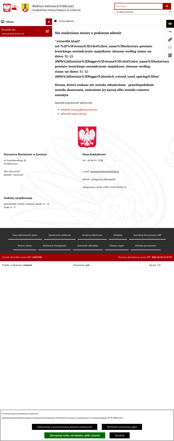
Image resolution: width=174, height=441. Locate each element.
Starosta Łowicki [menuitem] (10, 58)
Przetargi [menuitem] (6, 161)
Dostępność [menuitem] (8, 198)
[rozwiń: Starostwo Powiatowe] (49, 108)
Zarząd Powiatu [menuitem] (10, 51)
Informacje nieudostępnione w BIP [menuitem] (21, 211)
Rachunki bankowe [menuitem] (12, 128)
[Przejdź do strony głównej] (42, 8)
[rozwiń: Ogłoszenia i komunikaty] (49, 135)
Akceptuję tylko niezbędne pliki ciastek (75, 435)
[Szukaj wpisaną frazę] (167, 6)
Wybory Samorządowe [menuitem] (14, 185)
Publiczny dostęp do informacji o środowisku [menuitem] (20, 176)
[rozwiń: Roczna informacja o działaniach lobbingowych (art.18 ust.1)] (49, 275)
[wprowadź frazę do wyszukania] (138, 6)
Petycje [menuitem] (5, 244)
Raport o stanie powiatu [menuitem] (15, 191)
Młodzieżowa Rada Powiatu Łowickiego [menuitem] (17, 100)
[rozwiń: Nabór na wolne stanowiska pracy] (49, 168)
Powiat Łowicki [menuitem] (10, 45)
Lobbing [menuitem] (6, 250)
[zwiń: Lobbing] (49, 251)
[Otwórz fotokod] (170, 55)
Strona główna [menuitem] (9, 28)
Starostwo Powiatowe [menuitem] (13, 108)
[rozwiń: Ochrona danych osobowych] (49, 115)
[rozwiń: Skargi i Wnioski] (49, 237)
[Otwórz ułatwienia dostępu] (170, 24)
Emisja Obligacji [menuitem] (10, 224)
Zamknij (119, 435)
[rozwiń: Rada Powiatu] (49, 91)
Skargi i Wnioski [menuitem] (10, 237)
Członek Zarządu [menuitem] (11, 71)
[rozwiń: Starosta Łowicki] (49, 58)
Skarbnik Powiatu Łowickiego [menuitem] (18, 84)
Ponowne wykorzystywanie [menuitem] (17, 217)
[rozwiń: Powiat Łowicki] (49, 45)
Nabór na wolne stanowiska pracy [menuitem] (20, 167)
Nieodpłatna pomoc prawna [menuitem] (17, 231)
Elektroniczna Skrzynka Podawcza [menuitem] (21, 154)
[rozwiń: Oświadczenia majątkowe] (49, 141)
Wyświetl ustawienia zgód (122, 427)
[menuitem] (26, 36)
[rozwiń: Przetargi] (49, 161)
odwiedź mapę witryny (74, 113)
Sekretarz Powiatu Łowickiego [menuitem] (18, 78)
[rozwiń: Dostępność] (49, 198)
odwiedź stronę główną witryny (79, 109)
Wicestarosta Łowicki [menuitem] (13, 65)
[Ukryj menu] (49, 21)
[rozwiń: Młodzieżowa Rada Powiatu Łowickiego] (49, 98)
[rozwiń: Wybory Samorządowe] (49, 185)
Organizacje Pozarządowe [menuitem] (16, 148)
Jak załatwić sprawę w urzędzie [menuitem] (19, 121)
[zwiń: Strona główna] (49, 28)
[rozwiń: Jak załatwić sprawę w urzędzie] (49, 121)
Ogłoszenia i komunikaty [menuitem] (15, 134)
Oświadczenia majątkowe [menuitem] (15, 141)
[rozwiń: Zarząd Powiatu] (49, 52)
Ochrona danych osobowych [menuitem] (17, 115)
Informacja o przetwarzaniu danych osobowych (64, 427)
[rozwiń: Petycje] (49, 244)
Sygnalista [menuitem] (7, 204)
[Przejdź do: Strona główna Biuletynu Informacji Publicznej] (55, 21)
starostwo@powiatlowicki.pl (104, 345)
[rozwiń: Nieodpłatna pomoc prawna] (49, 231)
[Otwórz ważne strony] (170, 47)
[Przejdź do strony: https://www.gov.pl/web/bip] (170, 32)
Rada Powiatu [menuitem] (9, 91)
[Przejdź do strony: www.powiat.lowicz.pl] (170, 39)
